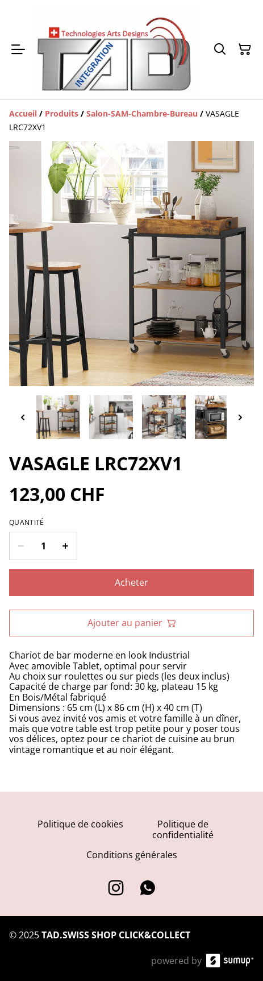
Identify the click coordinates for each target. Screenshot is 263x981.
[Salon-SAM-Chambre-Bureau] (142, 113)
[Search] (219, 49)
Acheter (131, 582)
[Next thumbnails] (240, 417)
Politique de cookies (80, 824)
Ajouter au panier (131, 622)
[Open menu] (18, 49)
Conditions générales (131, 854)
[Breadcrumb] (131, 120)
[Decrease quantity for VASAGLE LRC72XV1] (20, 546)
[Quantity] (43, 546)
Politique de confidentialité (183, 829)
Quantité (26, 523)
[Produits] (61, 113)
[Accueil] (23, 113)
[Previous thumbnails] (22, 417)
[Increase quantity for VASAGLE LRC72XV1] (65, 546)
